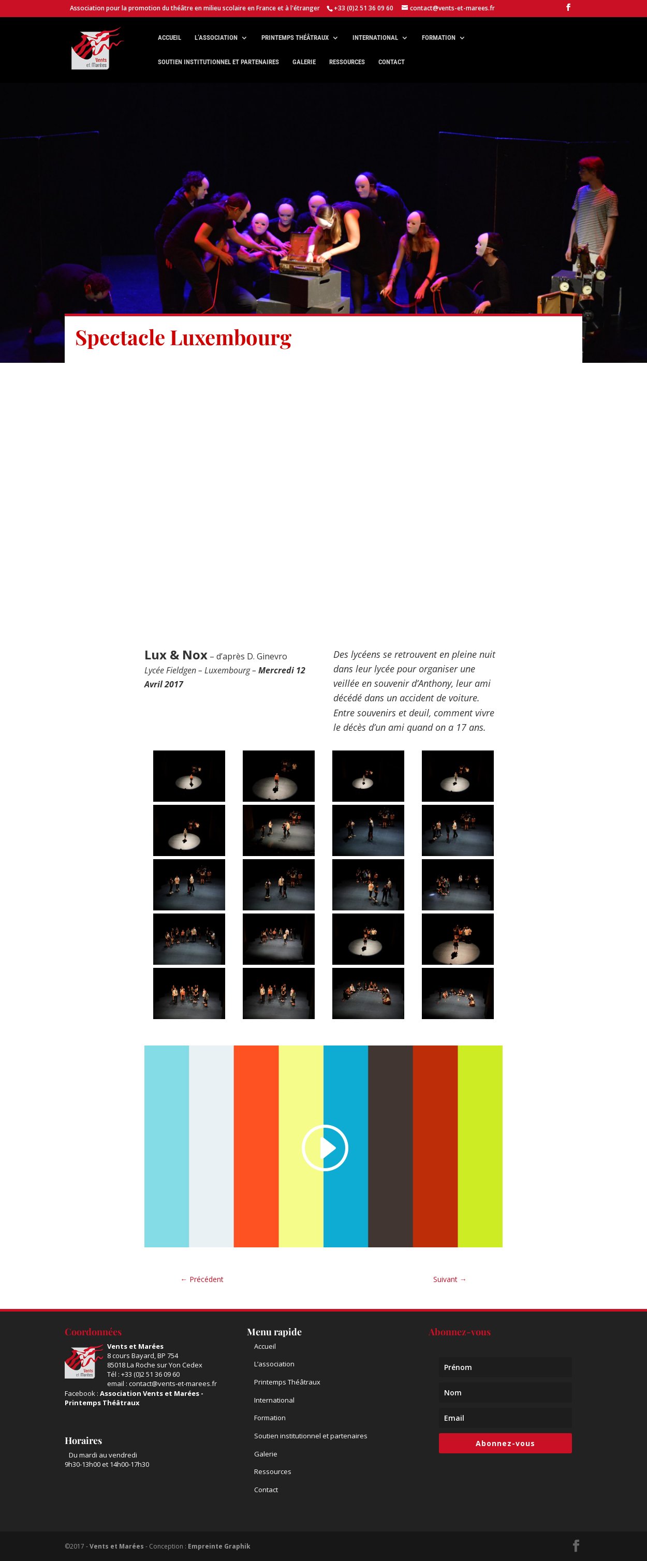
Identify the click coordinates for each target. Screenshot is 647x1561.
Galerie (304, 62)
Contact (391, 62)
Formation (438, 37)
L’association (216, 37)
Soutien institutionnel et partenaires (218, 62)
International (375, 37)
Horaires (83, 1440)
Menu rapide (274, 1332)
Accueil (169, 37)
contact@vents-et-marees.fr (173, 1383)
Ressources (347, 62)
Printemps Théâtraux (287, 1382)
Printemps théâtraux (295, 37)
